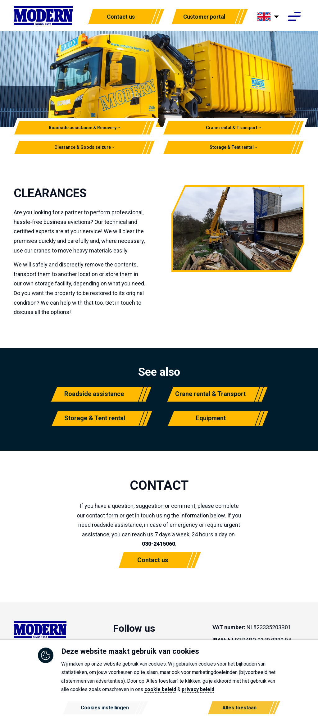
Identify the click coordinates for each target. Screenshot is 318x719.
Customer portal (204, 17)
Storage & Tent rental (233, 147)
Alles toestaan (239, 708)
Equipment (211, 418)
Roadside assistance (94, 394)
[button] (118, 127)
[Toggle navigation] (294, 18)
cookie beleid (160, 689)
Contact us (121, 17)
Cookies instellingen (105, 708)
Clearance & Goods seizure (84, 147)
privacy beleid (198, 689)
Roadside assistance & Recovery (84, 127)
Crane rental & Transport (233, 127)
